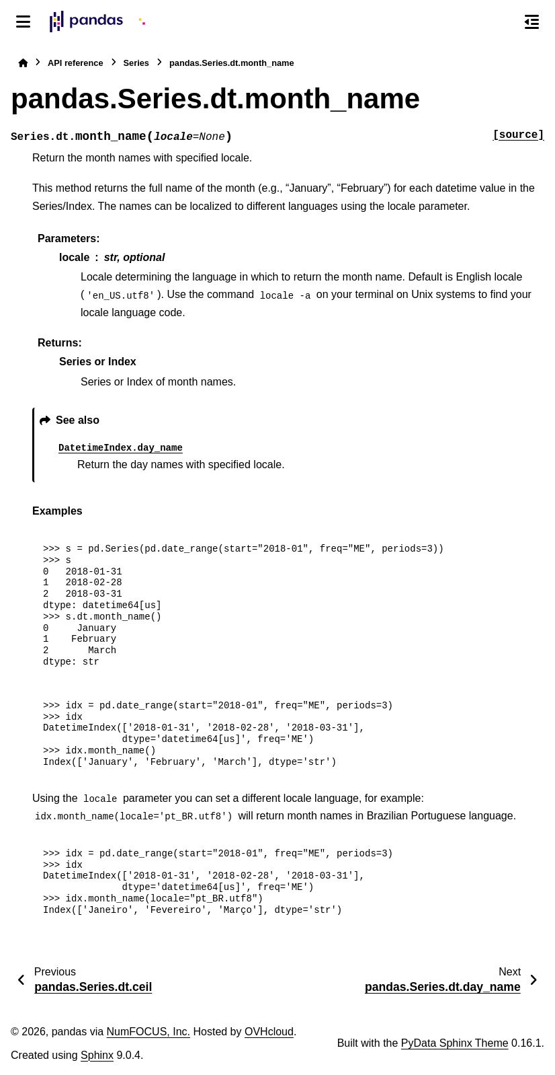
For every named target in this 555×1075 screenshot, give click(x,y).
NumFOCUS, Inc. (148, 1031)
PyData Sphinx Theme (455, 1043)
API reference (75, 63)
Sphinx (97, 1055)
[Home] (23, 63)
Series (136, 63)
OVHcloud (269, 1031)
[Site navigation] (23, 21)
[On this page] (531, 21)
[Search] (503, 22)
